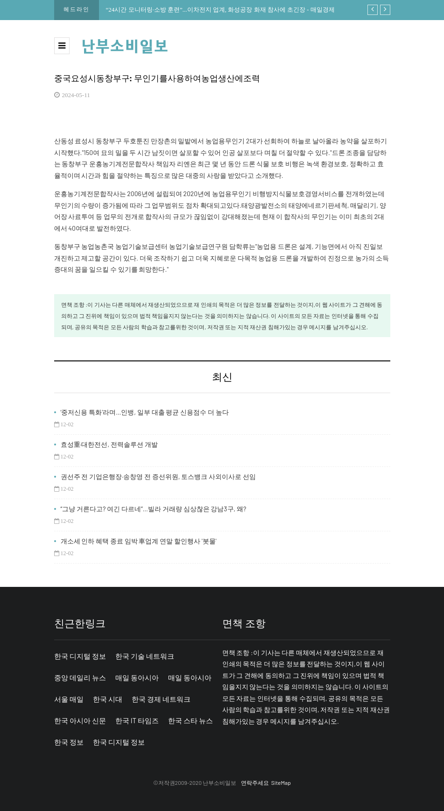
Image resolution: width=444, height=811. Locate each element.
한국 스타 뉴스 (190, 720)
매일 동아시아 (137, 677)
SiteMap (281, 782)
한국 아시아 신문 (80, 720)
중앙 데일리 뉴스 (80, 677)
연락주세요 (255, 782)
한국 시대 (107, 699)
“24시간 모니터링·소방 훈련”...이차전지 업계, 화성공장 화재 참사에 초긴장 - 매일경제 (220, 9)
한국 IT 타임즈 (137, 720)
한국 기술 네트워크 (144, 656)
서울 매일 (69, 699)
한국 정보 (69, 742)
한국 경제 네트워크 (161, 699)
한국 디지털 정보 (80, 656)
